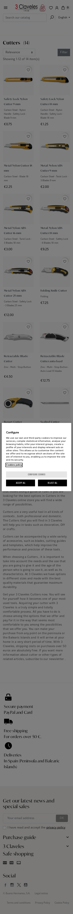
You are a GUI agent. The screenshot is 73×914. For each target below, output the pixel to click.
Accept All (20, 482)
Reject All (52, 482)
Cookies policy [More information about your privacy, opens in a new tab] (14, 464)
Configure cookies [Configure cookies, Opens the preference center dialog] (36, 474)
